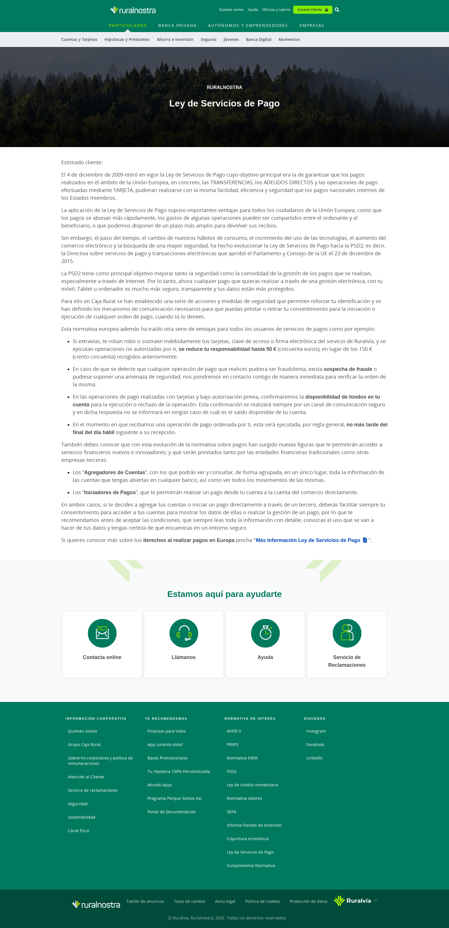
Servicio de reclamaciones (93, 790)
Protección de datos (309, 901)
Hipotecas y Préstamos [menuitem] (127, 39)
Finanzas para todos (166, 731)
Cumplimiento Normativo (251, 865)
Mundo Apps (159, 784)
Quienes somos (82, 731)
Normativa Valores (244, 798)
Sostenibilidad (81, 817)
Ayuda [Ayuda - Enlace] (253, 9)
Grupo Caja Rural (84, 744)
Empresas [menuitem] (312, 25)
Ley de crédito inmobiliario (252, 784)
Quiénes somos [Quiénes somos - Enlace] (231, 9)
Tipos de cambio (189, 901)
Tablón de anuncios (145, 901)
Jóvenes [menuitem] (231, 39)
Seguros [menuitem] (208, 39)
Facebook (315, 744)
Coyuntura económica (248, 838)
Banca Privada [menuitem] (177, 25)
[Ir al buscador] (337, 9)
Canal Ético (78, 830)
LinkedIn (314, 758)
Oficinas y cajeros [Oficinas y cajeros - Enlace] (276, 9)
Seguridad (78, 803)
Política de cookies (262, 901)
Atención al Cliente (86, 776)
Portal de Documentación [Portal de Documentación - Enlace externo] (171, 811)
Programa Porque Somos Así (174, 798)
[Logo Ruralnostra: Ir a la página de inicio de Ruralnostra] (133, 10)
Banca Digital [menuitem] (258, 39)
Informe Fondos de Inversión (254, 825)
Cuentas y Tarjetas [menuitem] (79, 39)
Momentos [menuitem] (289, 39)
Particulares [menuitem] (128, 25)
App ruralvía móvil (165, 744)
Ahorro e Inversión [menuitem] (175, 39)
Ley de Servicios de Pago (250, 852)
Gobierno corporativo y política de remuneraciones (100, 760)
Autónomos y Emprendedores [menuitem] (248, 25)
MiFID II (234, 731)
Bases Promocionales (167, 758)
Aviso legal (225, 901)
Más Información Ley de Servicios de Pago (308, 540)
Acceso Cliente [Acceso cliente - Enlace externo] (310, 9)
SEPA (231, 811)
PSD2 (232, 771)
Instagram (316, 731)
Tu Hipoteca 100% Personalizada (178, 771)
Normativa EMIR (242, 758)
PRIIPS (233, 744)
